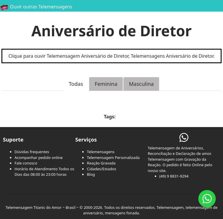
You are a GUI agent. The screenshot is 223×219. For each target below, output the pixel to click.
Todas (76, 83)
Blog (91, 174)
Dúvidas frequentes (32, 151)
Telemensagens (100, 151)
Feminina (106, 83)
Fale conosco (26, 163)
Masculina (141, 83)
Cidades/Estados (101, 168)
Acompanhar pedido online (39, 157)
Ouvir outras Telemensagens (36, 6)
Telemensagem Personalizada (113, 157)
